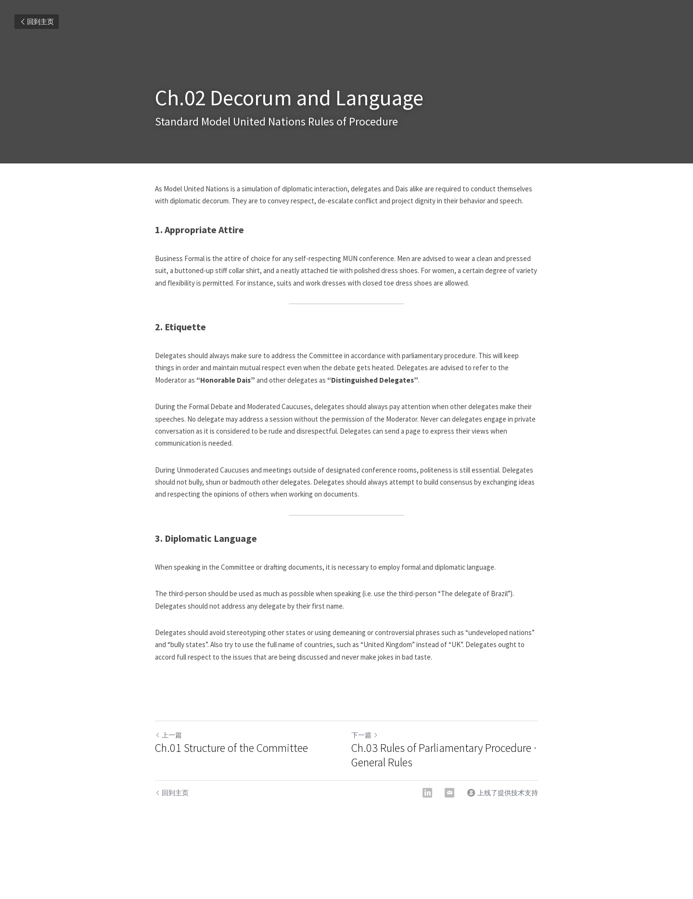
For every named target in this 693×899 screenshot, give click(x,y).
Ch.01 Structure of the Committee (231, 748)
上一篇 (168, 735)
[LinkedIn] (427, 793)
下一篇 (364, 735)
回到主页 (36, 21)
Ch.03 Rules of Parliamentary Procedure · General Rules (444, 755)
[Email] (449, 793)
